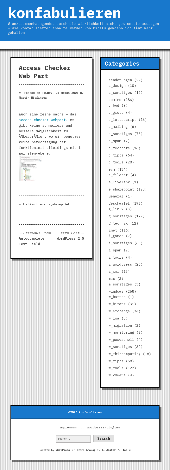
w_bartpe (117, 297)
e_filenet (118, 175)
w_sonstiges (120, 346)
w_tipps (116, 361)
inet (113, 230)
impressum (68, 427)
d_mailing (118, 126)
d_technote (119, 148)
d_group (116, 112)
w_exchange (119, 311)
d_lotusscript (122, 119)
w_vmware (117, 375)
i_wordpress (120, 264)
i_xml (114, 271)
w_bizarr (117, 304)
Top (127, 450)
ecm (42, 204)
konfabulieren (64, 12)
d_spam (115, 141)
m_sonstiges (120, 284)
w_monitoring (121, 332)
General (116, 196)
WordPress (63, 450)
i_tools (116, 257)
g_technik (118, 223)
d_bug (114, 105)
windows (116, 291)
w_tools (116, 368)
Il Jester (109, 450)
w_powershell (121, 339)
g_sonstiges (120, 216)
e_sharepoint (59, 204)
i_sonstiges (120, 243)
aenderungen (120, 80)
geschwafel (119, 203)
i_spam (115, 250)
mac (112, 278)
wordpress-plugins (103, 427)
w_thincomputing (125, 354)
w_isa (114, 318)
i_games (116, 236)
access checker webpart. (43, 120)
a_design (117, 85)
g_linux (116, 209)
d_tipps (116, 155)
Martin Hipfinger (33, 97)
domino (115, 99)
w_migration (120, 325)
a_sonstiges (120, 92)
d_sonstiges (120, 134)
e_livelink (119, 182)
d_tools (116, 162)
